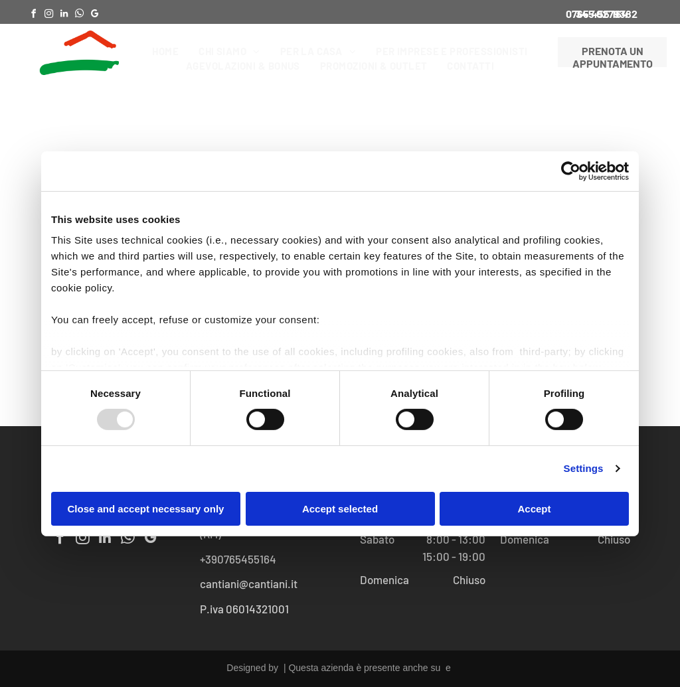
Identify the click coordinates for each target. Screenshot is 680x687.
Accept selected (340, 508)
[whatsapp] (79, 15)
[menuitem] (165, 51)
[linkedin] (63, 15)
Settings (584, 468)
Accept (534, 508)
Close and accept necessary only (146, 508)
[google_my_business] (94, 15)
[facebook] (33, 15)
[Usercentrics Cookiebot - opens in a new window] (571, 171)
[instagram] (48, 15)
